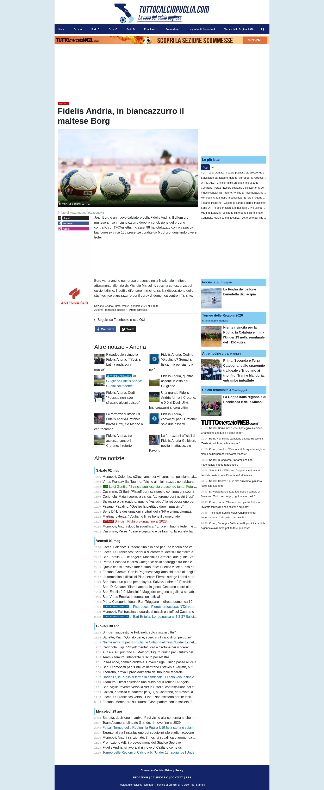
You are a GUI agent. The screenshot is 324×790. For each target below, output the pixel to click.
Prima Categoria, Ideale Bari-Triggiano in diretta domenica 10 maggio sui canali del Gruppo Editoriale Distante (183, 601)
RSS (188, 777)
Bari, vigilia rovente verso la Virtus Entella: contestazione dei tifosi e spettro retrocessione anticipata (175, 687)
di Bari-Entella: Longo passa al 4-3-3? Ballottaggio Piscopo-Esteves (166, 616)
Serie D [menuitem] (130, 29)
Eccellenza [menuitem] (150, 29)
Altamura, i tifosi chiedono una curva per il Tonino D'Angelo (145, 682)
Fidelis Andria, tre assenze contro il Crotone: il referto (119, 440)
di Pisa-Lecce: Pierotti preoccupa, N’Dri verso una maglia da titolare (166, 606)
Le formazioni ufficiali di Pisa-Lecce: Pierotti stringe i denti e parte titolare (156, 577)
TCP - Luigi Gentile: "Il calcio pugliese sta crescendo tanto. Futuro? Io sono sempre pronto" (254, 172)
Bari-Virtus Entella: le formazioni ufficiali (132, 597)
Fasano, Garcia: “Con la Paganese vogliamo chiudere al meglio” (150, 572)
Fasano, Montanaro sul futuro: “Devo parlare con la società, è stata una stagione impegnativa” (171, 702)
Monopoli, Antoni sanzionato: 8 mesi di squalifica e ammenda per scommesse (160, 737)
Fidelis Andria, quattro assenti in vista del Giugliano (177, 381)
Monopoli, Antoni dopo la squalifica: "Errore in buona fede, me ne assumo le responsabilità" (169, 526)
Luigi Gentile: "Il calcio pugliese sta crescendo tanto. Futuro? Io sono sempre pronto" (168, 486)
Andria (109, 305)
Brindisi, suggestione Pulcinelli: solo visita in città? (139, 632)
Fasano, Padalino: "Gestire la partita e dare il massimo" (143, 506)
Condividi (105, 329)
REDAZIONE (140, 777)
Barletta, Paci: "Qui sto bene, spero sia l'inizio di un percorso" (147, 637)
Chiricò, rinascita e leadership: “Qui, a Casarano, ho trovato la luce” (152, 692)
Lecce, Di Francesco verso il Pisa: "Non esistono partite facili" (148, 697)
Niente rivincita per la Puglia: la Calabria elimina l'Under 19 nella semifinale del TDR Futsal (169, 642)
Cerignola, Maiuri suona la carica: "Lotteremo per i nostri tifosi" (148, 496)
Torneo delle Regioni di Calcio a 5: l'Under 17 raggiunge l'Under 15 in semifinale (160, 752)
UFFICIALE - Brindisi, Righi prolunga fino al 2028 (229, 182)
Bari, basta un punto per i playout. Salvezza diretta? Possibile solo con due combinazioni (167, 582)
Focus (207, 282)
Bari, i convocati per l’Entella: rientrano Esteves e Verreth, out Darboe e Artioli (159, 667)
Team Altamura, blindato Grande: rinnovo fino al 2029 (141, 722)
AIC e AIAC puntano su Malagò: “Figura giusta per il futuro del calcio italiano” (158, 652)
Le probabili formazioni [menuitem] (202, 29)
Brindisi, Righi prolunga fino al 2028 (135, 521)
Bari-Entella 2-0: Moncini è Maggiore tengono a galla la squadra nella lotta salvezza (164, 592)
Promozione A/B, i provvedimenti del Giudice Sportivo (142, 742)
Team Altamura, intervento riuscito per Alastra (135, 657)
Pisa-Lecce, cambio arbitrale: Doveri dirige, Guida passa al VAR (149, 662)
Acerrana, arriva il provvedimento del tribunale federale (142, 672)
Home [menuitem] (61, 29)
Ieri (213, 167)
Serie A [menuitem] (78, 29)
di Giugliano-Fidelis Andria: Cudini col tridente (124, 381)
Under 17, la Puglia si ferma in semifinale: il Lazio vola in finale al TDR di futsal (160, 677)
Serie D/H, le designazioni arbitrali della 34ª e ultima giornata (147, 511)
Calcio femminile (215, 390)
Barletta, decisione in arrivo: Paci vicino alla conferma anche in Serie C (154, 717)
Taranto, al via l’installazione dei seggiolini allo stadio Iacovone (148, 732)
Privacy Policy (174, 770)
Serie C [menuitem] (113, 29)
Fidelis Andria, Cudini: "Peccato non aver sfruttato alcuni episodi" (123, 397)
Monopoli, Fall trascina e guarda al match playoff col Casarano (148, 611)
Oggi (205, 167)
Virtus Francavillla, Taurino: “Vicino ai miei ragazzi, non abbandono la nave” (158, 481)
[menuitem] (263, 29)
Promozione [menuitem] (172, 29)
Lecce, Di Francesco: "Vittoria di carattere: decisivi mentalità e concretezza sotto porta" (166, 552)
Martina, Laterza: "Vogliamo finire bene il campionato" (142, 516)
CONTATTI (176, 777)
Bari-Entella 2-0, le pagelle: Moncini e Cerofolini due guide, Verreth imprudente (160, 557)
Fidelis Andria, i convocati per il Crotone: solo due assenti (179, 419)
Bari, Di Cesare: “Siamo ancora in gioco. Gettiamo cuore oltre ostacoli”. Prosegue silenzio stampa (174, 587)
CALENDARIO (159, 777)
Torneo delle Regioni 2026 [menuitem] (239, 29)
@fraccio (142, 309)
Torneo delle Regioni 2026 (222, 315)
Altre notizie (211, 353)
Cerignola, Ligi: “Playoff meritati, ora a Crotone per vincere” (146, 647)
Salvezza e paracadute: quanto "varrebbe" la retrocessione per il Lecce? (155, 501)
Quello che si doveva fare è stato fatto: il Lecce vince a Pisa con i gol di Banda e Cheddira (168, 567)
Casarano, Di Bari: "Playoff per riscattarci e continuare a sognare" (151, 491)
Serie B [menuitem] (95, 29)
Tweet (128, 329)
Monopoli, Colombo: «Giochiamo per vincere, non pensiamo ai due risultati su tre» (163, 476)
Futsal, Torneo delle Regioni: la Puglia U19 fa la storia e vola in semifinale (156, 727)
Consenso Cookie (152, 770)
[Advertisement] (234, 127)
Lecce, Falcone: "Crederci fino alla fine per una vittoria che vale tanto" (154, 547)
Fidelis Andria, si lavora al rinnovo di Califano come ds (142, 747)
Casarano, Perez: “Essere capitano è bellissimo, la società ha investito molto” (159, 531)
